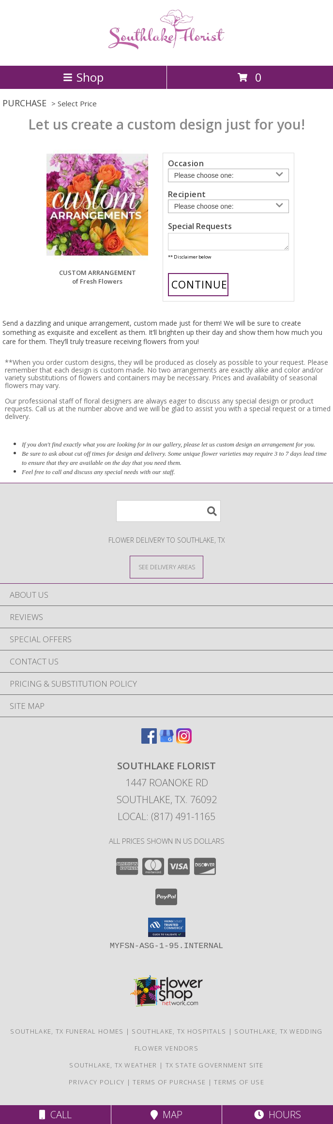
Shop (83, 77)
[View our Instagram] (184, 743)
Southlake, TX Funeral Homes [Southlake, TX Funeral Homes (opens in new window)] (66, 1034)
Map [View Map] (166, 1114)
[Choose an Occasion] (228, 175)
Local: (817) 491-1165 (166, 819)
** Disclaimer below (189, 260)
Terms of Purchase (169, 1085)
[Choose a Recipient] (228, 206)
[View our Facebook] (149, 743)
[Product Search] (168, 514)
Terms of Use (239, 1085)
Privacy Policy (96, 1085)
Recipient (187, 194)
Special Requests (200, 226)
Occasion (186, 163)
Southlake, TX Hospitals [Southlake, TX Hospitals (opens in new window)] (179, 1034)
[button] (166, 930)
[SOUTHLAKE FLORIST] (166, 51)
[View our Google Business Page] (166, 743)
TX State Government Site (215, 1068)
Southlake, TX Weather (113, 1068)
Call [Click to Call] (55, 1114)
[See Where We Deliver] (166, 569)
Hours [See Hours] (277, 1114)
